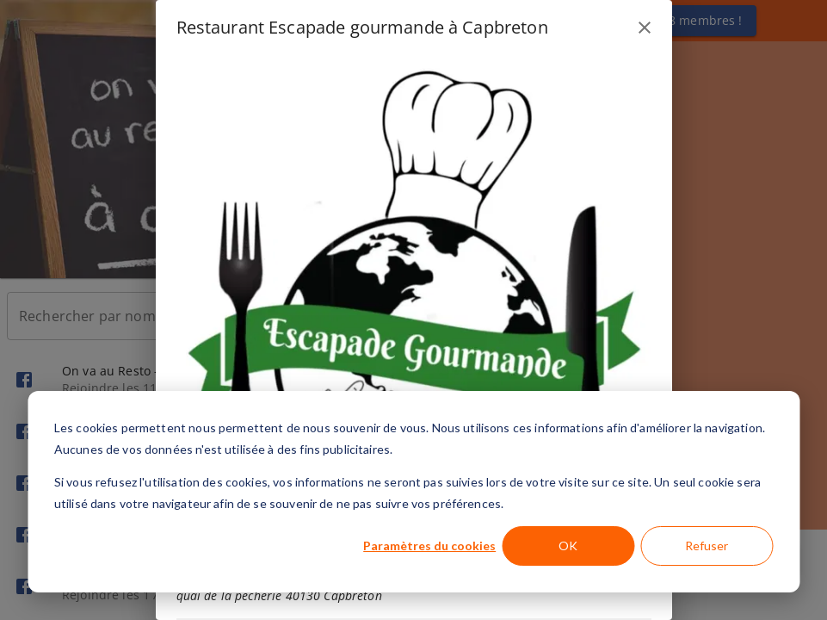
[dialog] (413, 491)
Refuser (706, 545)
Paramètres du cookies (429, 545)
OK (568, 545)
